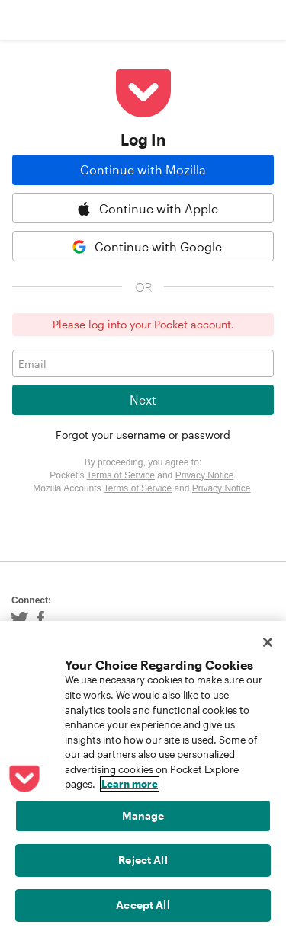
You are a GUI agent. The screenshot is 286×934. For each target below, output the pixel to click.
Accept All (142, 904)
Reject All (142, 859)
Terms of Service (121, 475)
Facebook (40, 619)
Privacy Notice (204, 475)
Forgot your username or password (143, 434)
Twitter (19, 619)
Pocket (69, 19)
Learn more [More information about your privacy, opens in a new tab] (129, 784)
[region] (143, 777)
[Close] (267, 642)
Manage (143, 815)
